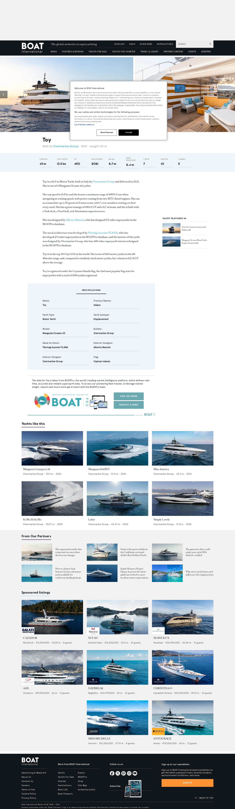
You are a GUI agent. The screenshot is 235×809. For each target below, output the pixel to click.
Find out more (129, 396)
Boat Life (63, 789)
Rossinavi (158, 642)
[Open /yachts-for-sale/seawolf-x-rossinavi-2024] (182, 617)
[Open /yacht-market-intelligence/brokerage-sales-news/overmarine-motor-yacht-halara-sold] (171, 228)
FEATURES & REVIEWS (72, 51)
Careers (26, 785)
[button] (3, 94)
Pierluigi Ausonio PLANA (103, 233)
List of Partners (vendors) (84, 125)
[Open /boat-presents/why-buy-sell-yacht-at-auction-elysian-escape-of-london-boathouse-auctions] (167, 573)
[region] (118, 110)
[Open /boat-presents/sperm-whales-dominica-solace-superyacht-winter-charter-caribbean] (102, 552)
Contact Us (27, 781)
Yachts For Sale (66, 777)
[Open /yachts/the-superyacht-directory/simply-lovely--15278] (182, 498)
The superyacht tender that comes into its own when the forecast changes (68, 552)
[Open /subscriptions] (130, 789)
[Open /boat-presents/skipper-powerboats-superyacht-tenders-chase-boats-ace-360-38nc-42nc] (37, 552)
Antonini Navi (95, 642)
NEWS (54, 51)
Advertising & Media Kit (34, 773)
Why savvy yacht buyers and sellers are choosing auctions (199, 573)
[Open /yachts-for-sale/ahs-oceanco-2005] (52, 667)
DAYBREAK (95, 688)
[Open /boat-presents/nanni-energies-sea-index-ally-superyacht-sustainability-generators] (167, 552)
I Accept (128, 132)
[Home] (35, 48)
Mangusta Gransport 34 (36, 469)
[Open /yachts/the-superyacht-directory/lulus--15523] (117, 498)
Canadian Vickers (162, 693)
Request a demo (128, 405)
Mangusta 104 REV (99, 469)
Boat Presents (65, 794)
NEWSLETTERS (165, 44)
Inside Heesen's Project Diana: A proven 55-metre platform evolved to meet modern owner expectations (134, 573)
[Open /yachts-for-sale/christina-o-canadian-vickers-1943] (182, 667)
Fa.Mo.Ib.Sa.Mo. (32, 519)
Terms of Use (28, 789)
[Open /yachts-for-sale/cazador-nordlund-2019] (52, 617)
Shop (80, 781)
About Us (26, 777)
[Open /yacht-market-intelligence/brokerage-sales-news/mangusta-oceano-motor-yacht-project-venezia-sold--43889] (171, 242)
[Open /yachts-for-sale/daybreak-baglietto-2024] (117, 667)
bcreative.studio (86, 789)
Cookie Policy (29, 794)
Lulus (91, 519)
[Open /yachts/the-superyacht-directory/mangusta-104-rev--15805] (117, 448)
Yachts (61, 773)
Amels (156, 743)
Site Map (82, 785)
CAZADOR (30, 638)
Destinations (64, 785)
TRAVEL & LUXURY (149, 51)
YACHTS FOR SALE (98, 51)
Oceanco (28, 693)
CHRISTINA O (162, 688)
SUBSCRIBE (146, 44)
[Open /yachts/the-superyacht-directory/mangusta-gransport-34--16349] (52, 448)
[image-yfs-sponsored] (28, 633)
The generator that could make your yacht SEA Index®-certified (198, 552)
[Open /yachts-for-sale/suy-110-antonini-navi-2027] (117, 617)
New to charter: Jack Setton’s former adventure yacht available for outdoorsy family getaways (68, 573)
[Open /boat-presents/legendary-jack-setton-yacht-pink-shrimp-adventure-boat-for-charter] (37, 573)
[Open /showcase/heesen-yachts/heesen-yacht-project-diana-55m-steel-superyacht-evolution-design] (102, 573)
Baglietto (93, 693)
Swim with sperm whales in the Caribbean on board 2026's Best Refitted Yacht (134, 552)
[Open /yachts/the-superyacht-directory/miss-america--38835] (182, 448)
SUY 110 (93, 638)
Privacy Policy (29, 798)
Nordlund (28, 642)
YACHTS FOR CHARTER (123, 51)
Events (81, 773)
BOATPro (82, 777)
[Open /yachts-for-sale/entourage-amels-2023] (182, 717)
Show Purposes (106, 132)
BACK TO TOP (206, 798)
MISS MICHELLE (99, 738)
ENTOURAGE (162, 738)
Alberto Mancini (75, 220)
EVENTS (192, 51)
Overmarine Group (66, 146)
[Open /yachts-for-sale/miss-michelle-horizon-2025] (117, 717)
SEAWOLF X (161, 638)
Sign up (187, 783)
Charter (62, 781)
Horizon (92, 743)
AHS (26, 688)
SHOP (132, 44)
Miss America (161, 469)
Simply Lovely (161, 519)
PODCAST (119, 44)
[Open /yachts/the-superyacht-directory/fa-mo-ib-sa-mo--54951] (52, 498)
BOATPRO (206, 51)
